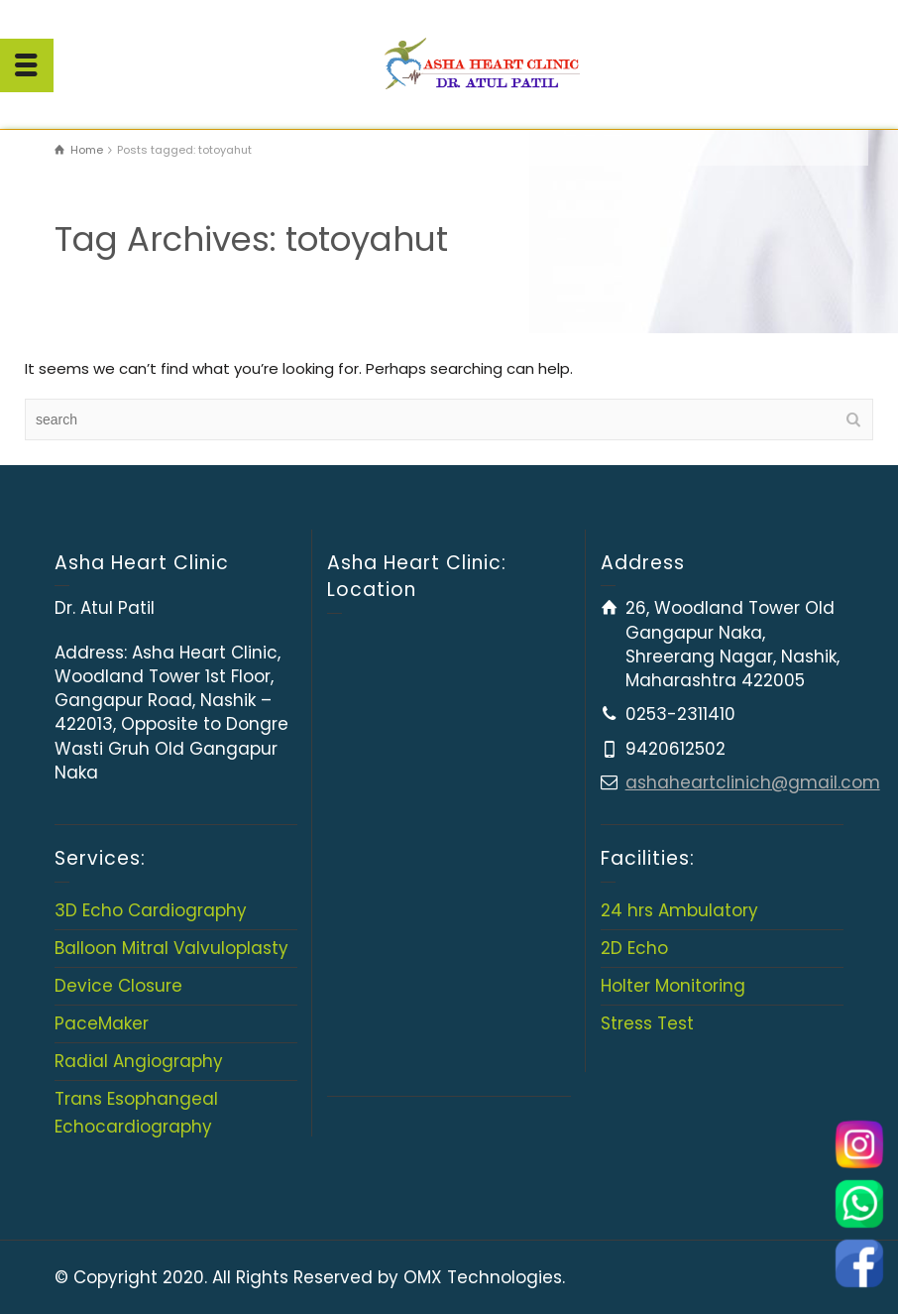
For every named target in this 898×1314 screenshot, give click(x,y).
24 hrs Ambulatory (679, 910)
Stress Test (647, 1023)
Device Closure (118, 986)
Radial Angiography (139, 1061)
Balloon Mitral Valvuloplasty (171, 948)
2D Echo (634, 948)
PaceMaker (102, 1023)
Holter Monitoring (673, 986)
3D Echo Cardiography (151, 910)
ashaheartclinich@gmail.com (752, 782)
